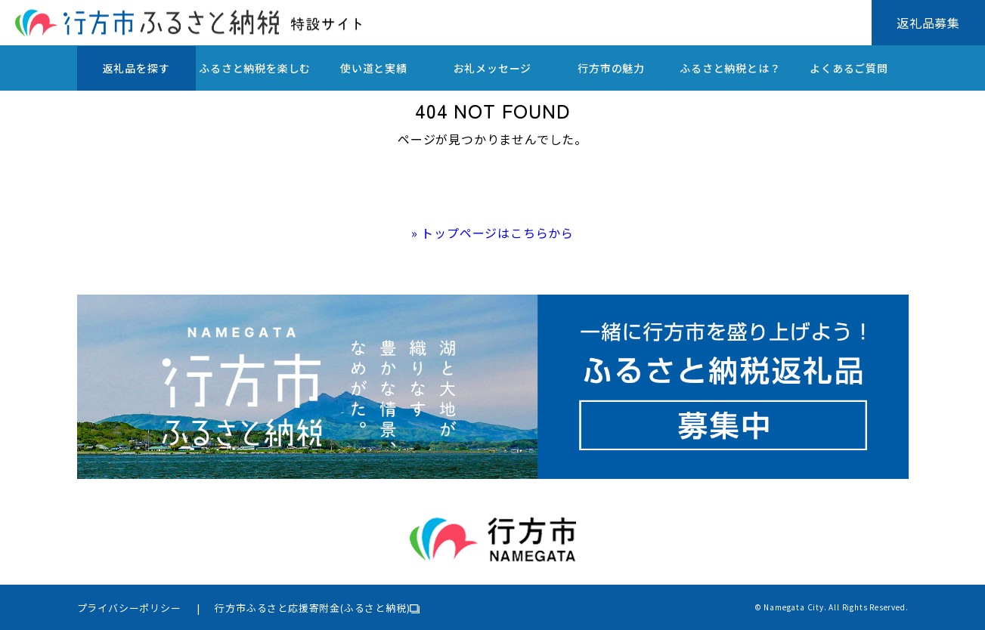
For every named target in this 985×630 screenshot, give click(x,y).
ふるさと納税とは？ (730, 68)
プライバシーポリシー (129, 608)
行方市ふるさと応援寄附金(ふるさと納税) (312, 608)
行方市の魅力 (611, 68)
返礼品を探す (136, 68)
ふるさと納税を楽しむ (255, 68)
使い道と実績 (373, 68)
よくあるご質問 (849, 68)
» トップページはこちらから (492, 233)
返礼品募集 (928, 23)
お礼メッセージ (493, 68)
